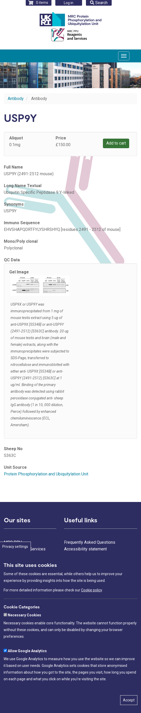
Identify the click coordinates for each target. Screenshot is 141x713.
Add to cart (116, 143)
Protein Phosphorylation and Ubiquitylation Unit (46, 474)
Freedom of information (85, 562)
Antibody (16, 98)
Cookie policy (91, 603)
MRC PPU (13, 542)
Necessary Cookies (24, 628)
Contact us (73, 555)
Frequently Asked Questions (89, 542)
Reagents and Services (25, 549)
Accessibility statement (85, 549)
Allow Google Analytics (27, 664)
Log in (68, 3)
